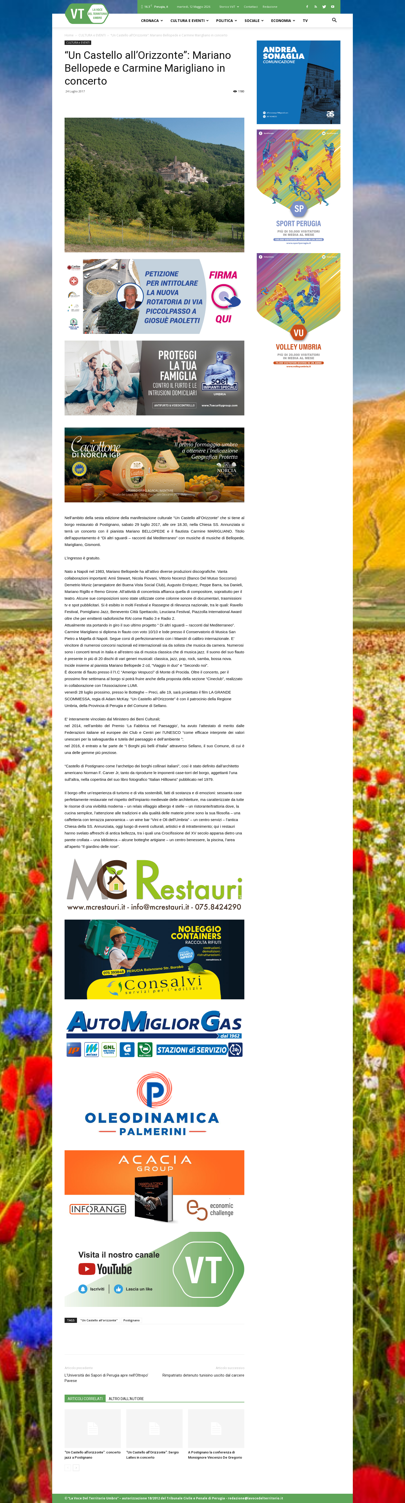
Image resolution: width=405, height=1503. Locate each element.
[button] (334, 20)
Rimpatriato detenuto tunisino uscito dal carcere (203, 1375)
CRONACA (152, 20)
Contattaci (251, 7)
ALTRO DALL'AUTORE (126, 1399)
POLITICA (226, 20)
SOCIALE (254, 20)
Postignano (131, 1320)
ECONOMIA (283, 20)
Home (69, 35)
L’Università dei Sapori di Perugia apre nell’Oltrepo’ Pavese (106, 1378)
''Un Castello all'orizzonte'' (99, 1320)
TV (305, 20)
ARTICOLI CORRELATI (85, 1399)
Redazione (270, 7)
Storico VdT (229, 7)
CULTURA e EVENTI (189, 20)
